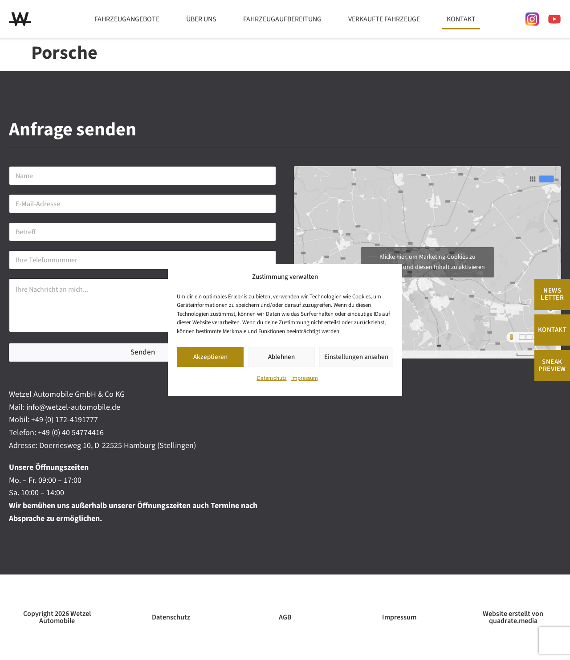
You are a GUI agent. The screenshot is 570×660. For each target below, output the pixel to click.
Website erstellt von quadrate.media (513, 617)
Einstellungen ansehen (356, 357)
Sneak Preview (552, 365)
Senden (142, 352)
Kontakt (461, 19)
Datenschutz (272, 378)
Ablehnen (281, 357)
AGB (285, 617)
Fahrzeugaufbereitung (282, 19)
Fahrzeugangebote (126, 19)
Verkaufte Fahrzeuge (384, 19)
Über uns (201, 19)
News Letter (552, 294)
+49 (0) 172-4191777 (64, 419)
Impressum (304, 378)
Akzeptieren (210, 357)
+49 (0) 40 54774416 (71, 432)
